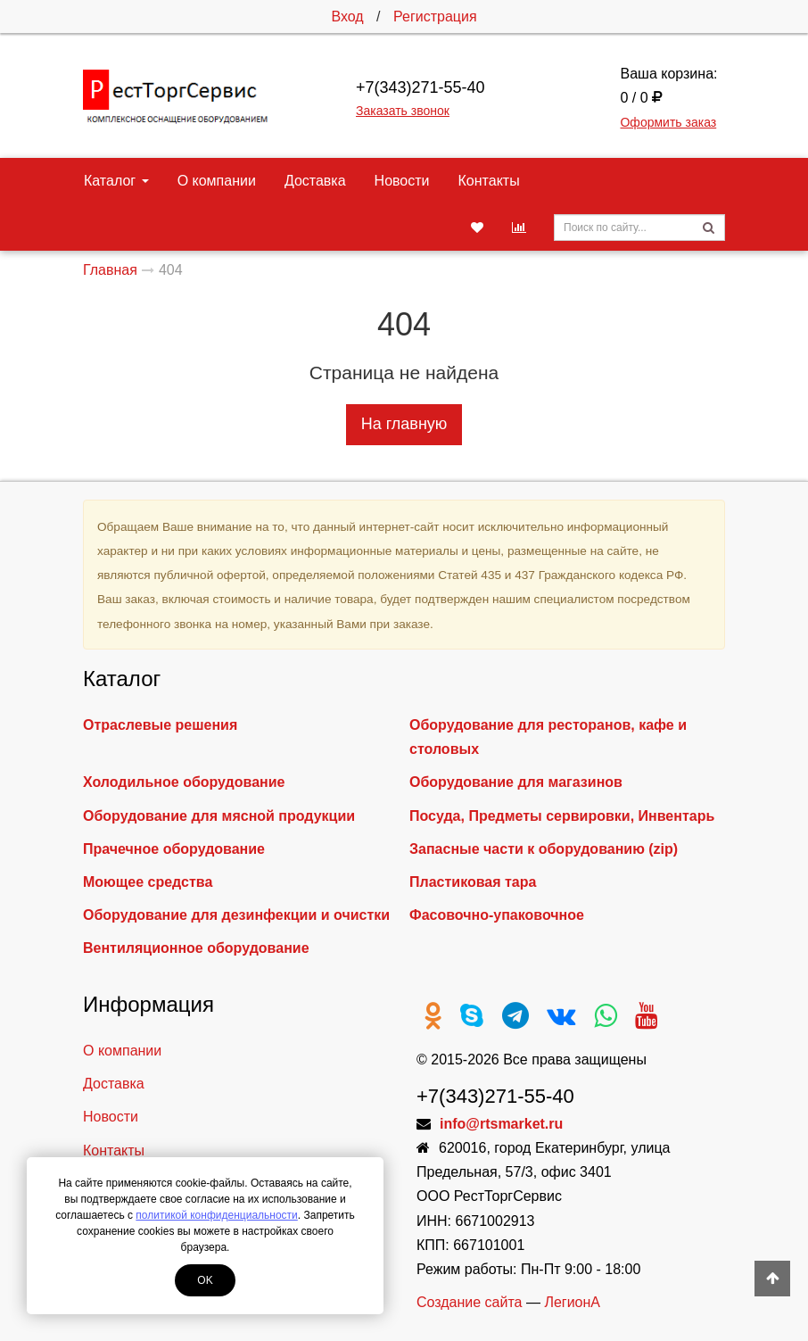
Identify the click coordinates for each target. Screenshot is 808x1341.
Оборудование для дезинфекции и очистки (236, 915)
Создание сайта (469, 1302)
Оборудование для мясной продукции (219, 816)
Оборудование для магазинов (515, 782)
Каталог (116, 180)
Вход (347, 16)
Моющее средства (147, 882)
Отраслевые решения (160, 725)
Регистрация (435, 16)
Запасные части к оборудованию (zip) (543, 849)
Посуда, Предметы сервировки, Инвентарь (561, 816)
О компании (216, 180)
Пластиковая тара (472, 882)
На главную (404, 424)
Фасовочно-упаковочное (496, 915)
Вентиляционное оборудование (196, 948)
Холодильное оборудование (183, 782)
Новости (402, 180)
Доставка (315, 180)
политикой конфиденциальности (216, 1215)
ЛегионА (572, 1302)
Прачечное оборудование (174, 849)
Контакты (489, 180)
